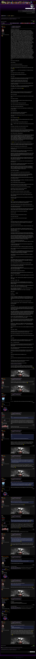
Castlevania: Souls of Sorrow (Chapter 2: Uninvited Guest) (16, 26)
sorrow (9, 647)
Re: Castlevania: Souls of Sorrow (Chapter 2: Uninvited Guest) (17, 378)
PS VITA (4, 647)
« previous (32, 20)
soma (13, 647)
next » (34, 20)
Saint (15, 647)
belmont (19, 647)
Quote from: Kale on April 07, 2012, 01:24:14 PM (16, 559)
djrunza (4, 26)
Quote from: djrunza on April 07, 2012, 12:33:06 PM (16, 481)
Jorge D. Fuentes (6, 556)
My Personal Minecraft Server (14, 568)
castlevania (6, 647)
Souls (21, 647)
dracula (11, 647)
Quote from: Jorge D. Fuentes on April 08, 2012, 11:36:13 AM (17, 583)
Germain (17, 647)
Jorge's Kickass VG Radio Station (15, 567)
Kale (3, 393)
